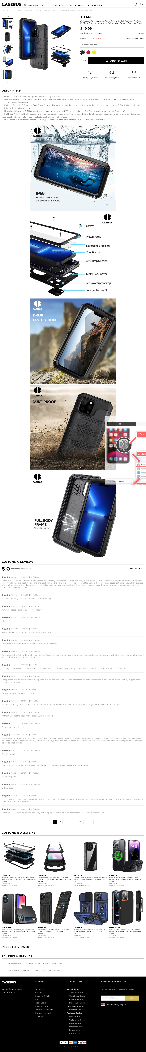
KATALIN (78, 875)
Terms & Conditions (44, 1010)
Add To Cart (116, 61)
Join (132, 998)
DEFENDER (114, 927)
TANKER (6, 875)
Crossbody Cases (77, 996)
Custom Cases (75, 1034)
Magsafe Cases (76, 1027)
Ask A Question (136, 569)
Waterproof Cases (77, 1020)
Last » (89, 822)
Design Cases (75, 1030)
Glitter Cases (75, 1016)
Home (4, 11)
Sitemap (39, 1016)
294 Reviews (98, 33)
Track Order (40, 1003)
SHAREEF (6, 927)
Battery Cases (75, 1023)
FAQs (37, 999)
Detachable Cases (77, 1003)
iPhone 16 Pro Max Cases (18, 11)
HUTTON (42, 875)
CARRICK (78, 927)
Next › (79, 822)
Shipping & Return (43, 996)
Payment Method (43, 1013)
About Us (39, 989)
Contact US (40, 993)
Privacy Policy (41, 1006)
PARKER (113, 875)
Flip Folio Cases (76, 999)
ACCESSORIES (95, 5)
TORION (42, 927)
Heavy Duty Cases (77, 1010)
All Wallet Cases (76, 993)
